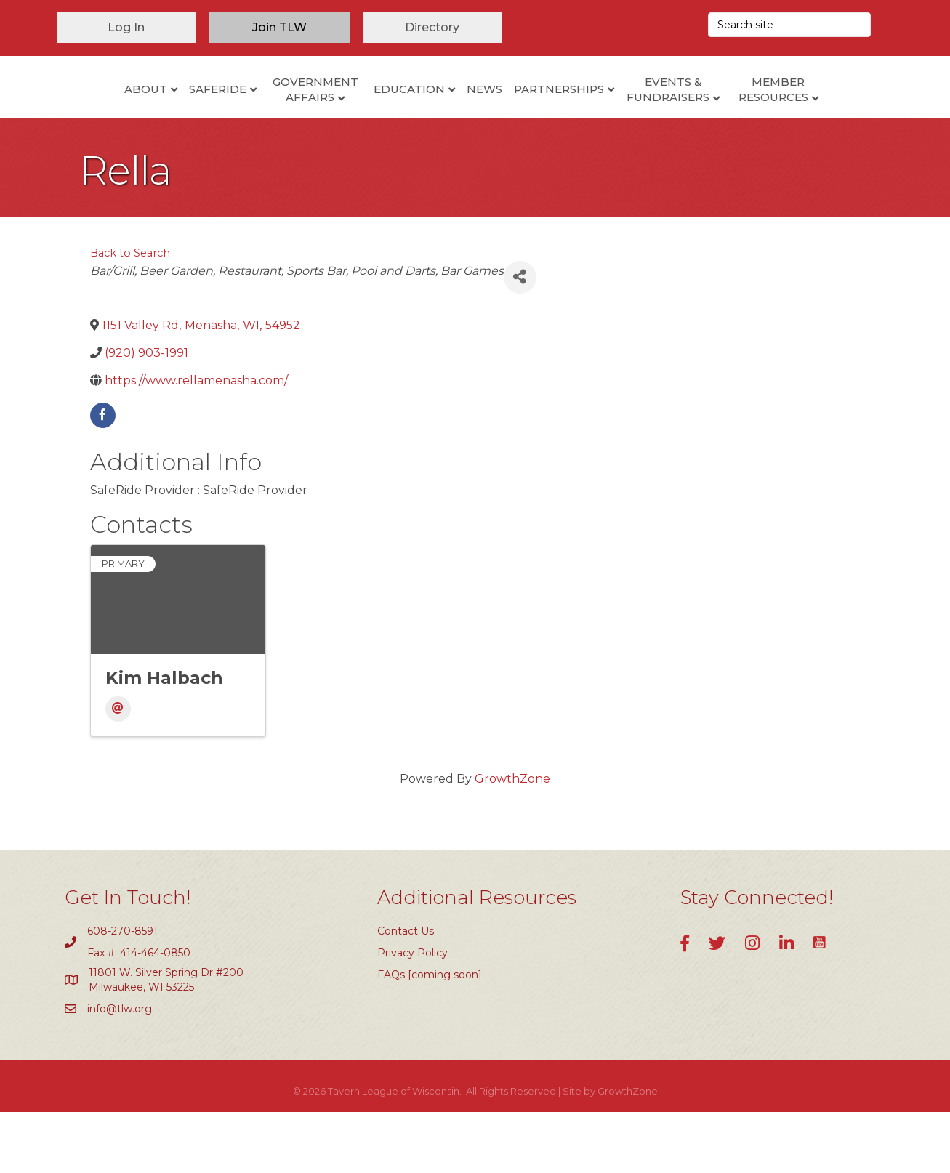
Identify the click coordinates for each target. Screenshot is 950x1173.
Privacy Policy (412, 1013)
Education (349, 116)
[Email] (118, 770)
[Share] (520, 337)
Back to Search (130, 313)
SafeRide (157, 116)
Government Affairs (255, 117)
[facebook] (103, 475)
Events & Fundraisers (728, 117)
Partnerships (619, 116)
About (85, 116)
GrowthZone (512, 840)
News (545, 116)
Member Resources (834, 117)
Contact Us (405, 991)
